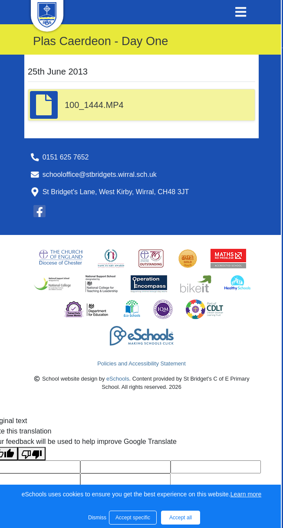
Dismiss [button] (96, 518)
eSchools (117, 378)
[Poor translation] (32, 453)
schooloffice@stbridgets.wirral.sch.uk (100, 174)
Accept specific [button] (132, 518)
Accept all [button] (180, 518)
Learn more (246, 494)
